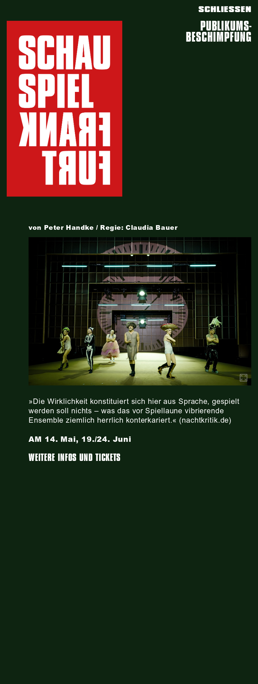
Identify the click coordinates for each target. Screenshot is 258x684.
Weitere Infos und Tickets (75, 457)
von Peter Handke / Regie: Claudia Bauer (103, 227)
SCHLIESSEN (225, 9)
